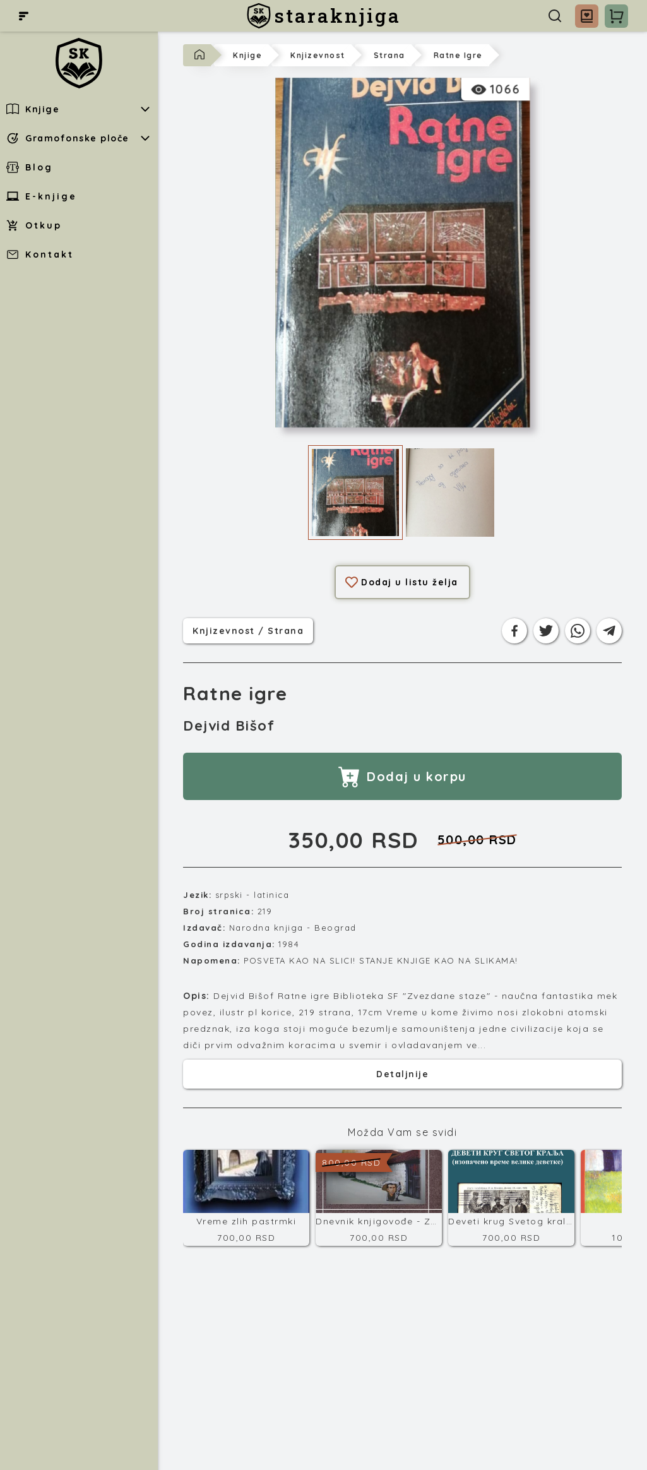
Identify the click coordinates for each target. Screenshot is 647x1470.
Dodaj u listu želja (401, 582)
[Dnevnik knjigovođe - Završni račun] (379, 1198)
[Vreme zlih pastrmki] (246, 1198)
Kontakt (40, 254)
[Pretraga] (555, 16)
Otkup (34, 225)
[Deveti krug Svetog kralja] (511, 1198)
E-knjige (41, 196)
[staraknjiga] (323, 15)
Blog (29, 167)
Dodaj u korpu (402, 776)
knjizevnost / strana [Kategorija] (248, 629)
